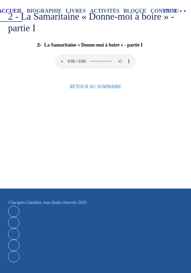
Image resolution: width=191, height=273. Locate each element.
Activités (104, 11)
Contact (163, 11)
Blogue (135, 11)
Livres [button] (76, 11)
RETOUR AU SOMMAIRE (95, 86)
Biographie (44, 11)
